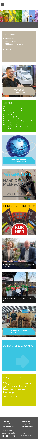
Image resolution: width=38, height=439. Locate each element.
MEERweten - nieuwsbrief (14, 44)
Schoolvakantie (10, 41)
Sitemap (23, 431)
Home (3, 25)
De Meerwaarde (19, 5)
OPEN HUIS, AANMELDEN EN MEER (19, 192)
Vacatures (8, 47)
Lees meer (29, 103)
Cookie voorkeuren (26, 435)
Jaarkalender (9, 38)
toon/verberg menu (2, 4)
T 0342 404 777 (7, 431)
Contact (8, 49)
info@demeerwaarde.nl (9, 433)
